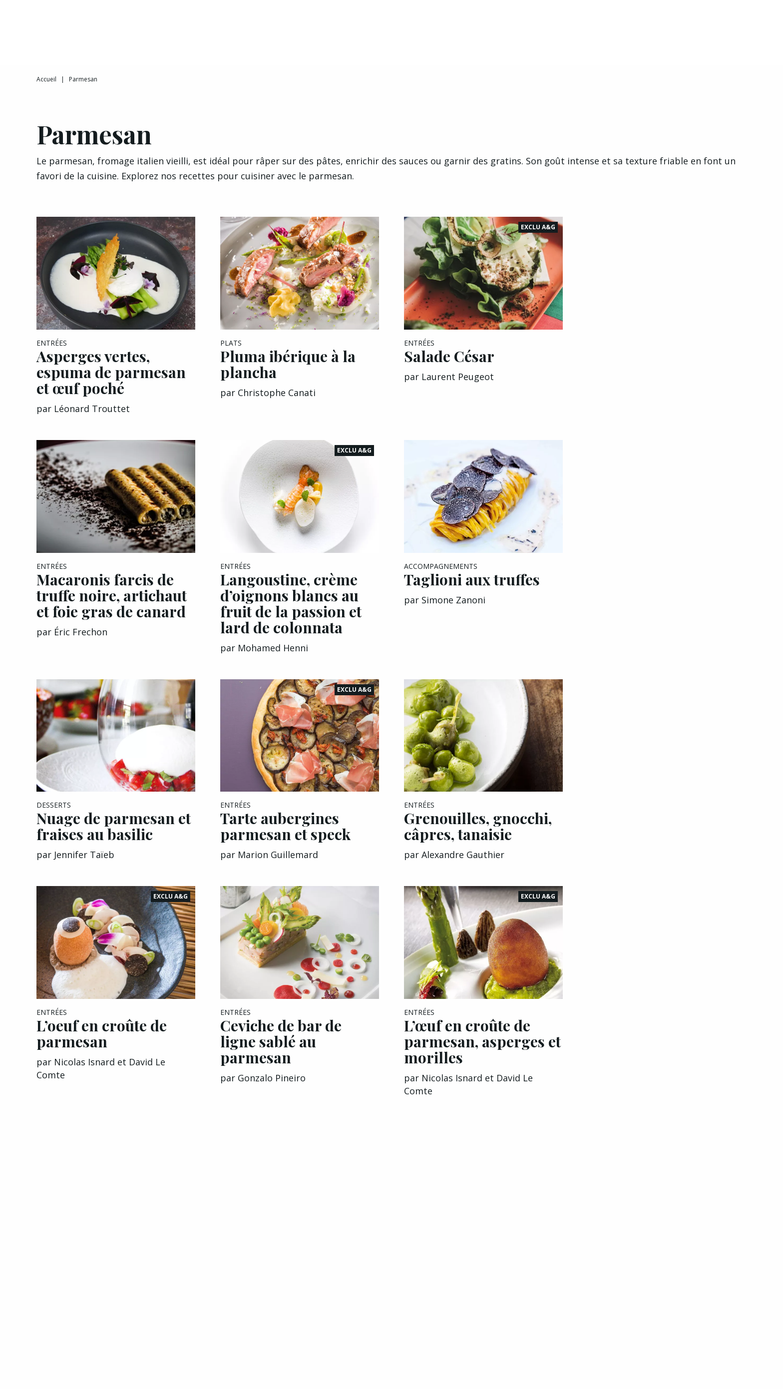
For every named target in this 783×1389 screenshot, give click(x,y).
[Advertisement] (667, 378)
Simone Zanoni (453, 611)
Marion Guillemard (278, 866)
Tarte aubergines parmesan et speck (285, 838)
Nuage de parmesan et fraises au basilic (113, 838)
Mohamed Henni (273, 659)
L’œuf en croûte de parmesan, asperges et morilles (482, 1053)
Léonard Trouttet (92, 420)
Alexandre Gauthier (462, 866)
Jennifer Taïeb (84, 866)
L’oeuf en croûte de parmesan (101, 1045)
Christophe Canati (277, 404)
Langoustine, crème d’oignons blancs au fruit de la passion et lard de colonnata (291, 615)
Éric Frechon (80, 643)
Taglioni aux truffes (472, 591)
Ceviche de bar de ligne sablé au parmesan (281, 1053)
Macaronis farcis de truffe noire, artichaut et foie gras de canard (111, 607)
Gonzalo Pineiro (272, 1089)
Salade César (449, 368)
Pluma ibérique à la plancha (288, 376)
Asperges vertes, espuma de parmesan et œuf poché (111, 384)
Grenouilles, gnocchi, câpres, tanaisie (478, 838)
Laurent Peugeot (457, 388)
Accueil (46, 90)
